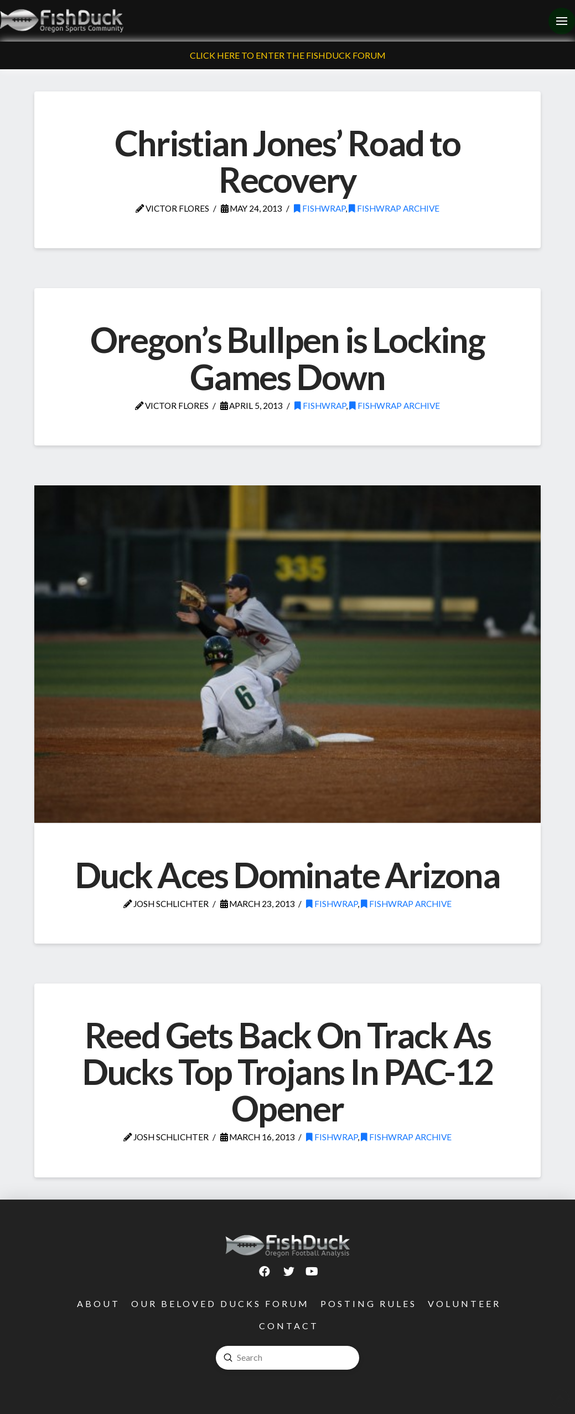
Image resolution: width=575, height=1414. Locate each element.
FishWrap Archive (394, 208)
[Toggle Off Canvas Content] (561, 21)
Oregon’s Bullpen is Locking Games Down (287, 358)
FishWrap (319, 208)
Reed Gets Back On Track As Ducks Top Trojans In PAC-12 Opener (287, 1071)
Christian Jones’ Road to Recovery (287, 161)
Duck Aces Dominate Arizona (287, 874)
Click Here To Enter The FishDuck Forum (288, 55)
